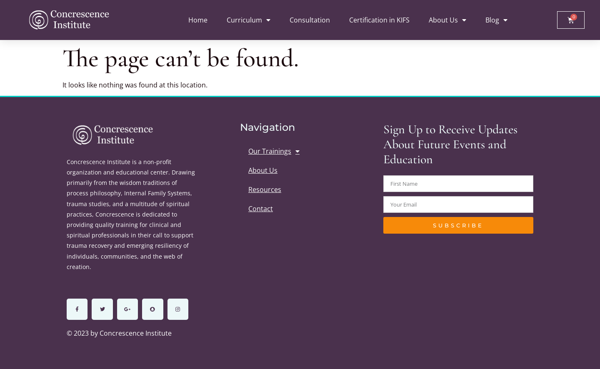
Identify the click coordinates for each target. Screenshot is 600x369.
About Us (447, 19)
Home (198, 20)
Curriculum (248, 19)
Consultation (310, 20)
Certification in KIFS (379, 20)
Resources (264, 189)
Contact (260, 208)
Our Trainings (274, 151)
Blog (496, 19)
